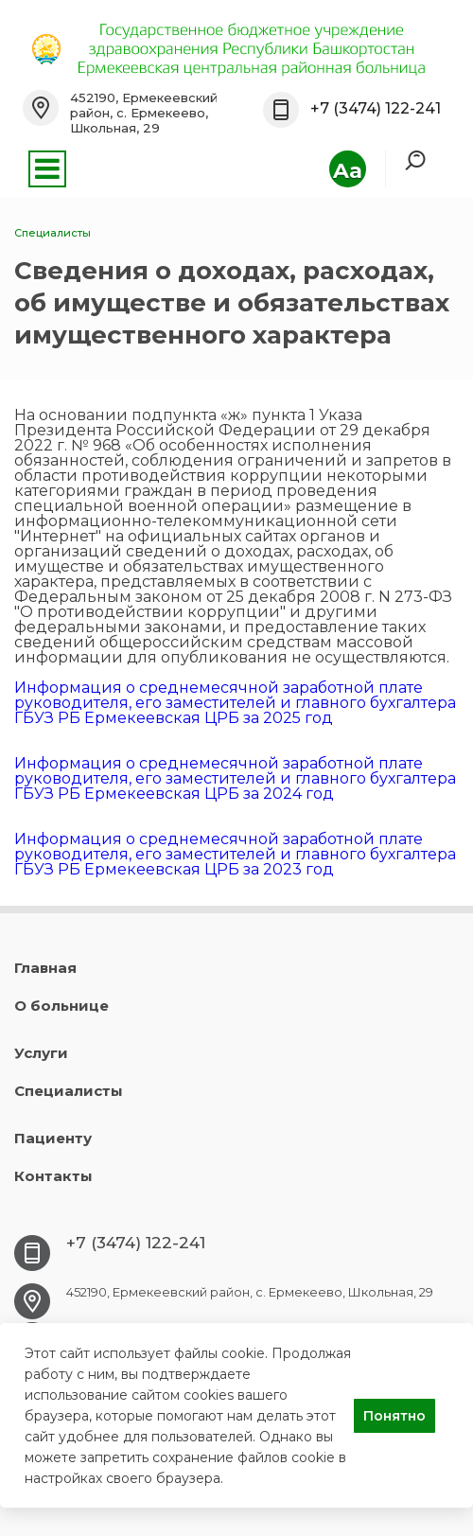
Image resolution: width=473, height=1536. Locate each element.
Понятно (394, 1415)
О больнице (61, 1006)
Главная (45, 968)
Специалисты (68, 1091)
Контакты (53, 1176)
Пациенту (53, 1138)
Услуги (41, 1053)
